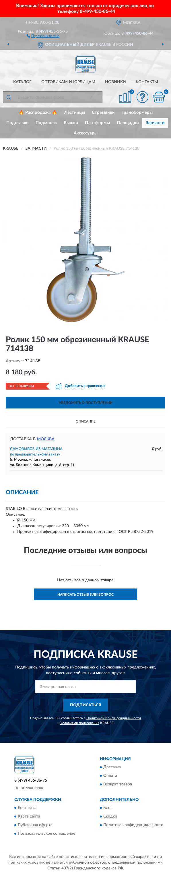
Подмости (46, 123)
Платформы (97, 123)
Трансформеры (137, 112)
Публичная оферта (35, 825)
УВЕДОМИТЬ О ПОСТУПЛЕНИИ (85, 402)
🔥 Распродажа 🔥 (38, 112)
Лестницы (74, 112)
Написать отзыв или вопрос (85, 594)
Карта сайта (29, 817)
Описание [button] (86, 421)
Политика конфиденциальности (133, 825)
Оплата (110, 776)
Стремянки (103, 112)
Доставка (112, 767)
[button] (43, 35)
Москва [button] (46, 439)
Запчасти (155, 123)
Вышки (71, 123)
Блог (107, 808)
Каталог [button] (22, 82)
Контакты (147, 82)
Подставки (17, 123)
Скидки (110, 817)
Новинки (115, 82)
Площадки (128, 123)
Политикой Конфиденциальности (113, 718)
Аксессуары (86, 133)
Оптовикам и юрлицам (68, 82)
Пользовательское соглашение (46, 834)
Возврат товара (117, 785)
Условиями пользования (79, 723)
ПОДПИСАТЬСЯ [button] (85, 705)
